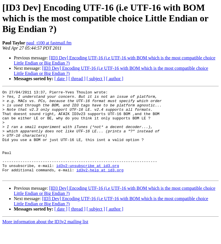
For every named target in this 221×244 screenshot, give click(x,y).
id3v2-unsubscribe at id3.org (87, 181)
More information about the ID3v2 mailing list (45, 239)
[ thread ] (76, 78)
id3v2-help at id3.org (99, 186)
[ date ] (60, 78)
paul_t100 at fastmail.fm (49, 42)
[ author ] (114, 78)
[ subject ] (96, 78)
